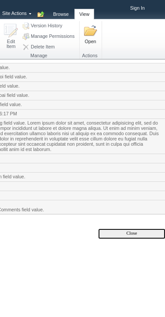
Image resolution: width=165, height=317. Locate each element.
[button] (11, 37)
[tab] (61, 9)
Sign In (137, 8)
